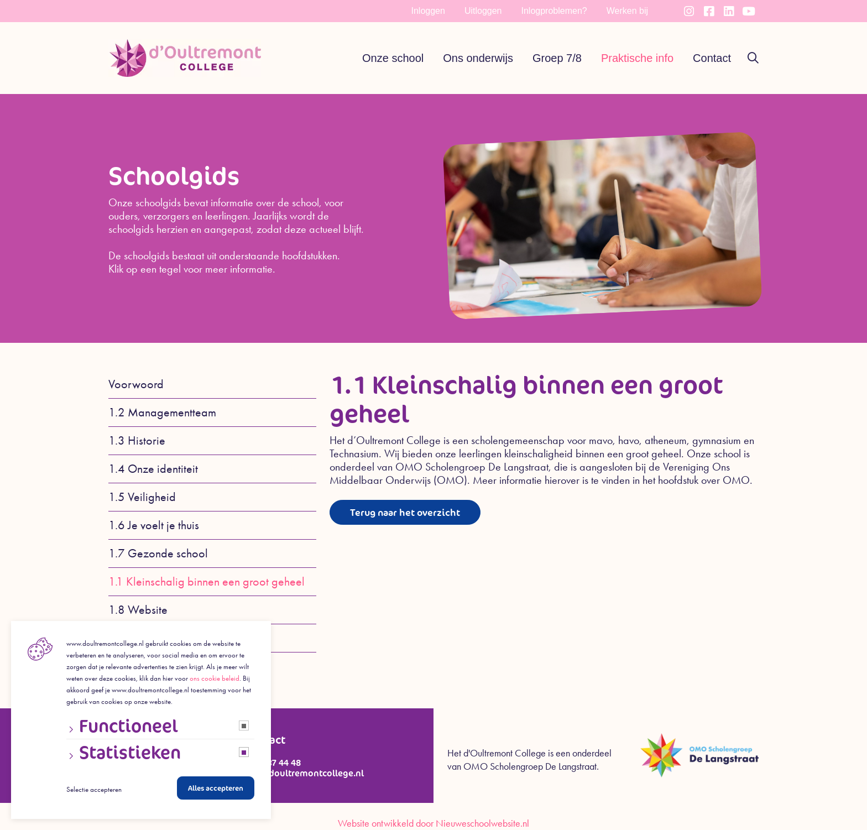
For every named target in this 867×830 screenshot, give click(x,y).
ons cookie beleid (214, 681)
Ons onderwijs (478, 58)
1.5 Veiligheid (142, 497)
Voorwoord (136, 384)
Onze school (393, 58)
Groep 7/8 (557, 58)
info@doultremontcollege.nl (304, 773)
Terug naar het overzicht (411, 512)
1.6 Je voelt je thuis (153, 525)
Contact (712, 58)
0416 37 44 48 (273, 763)
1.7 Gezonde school (158, 553)
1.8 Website (138, 610)
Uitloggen (483, 10)
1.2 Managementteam (162, 412)
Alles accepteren (215, 791)
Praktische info (637, 58)
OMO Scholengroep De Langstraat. (531, 766)
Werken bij (627, 10)
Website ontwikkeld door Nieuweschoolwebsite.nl (433, 823)
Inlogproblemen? (554, 10)
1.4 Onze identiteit (153, 469)
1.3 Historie (136, 441)
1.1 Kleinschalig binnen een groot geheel (206, 582)
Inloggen (428, 10)
